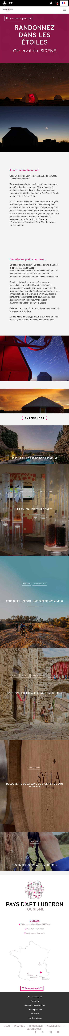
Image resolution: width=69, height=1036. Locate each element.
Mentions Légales (35, 1018)
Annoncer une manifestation (35, 1005)
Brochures (36, 1026)
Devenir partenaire (35, 1010)
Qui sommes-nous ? (35, 997)
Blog (7, 1026)
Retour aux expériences (18, 18)
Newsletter (35, 1014)
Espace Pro (35, 1001)
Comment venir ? (32, 988)
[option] (34, 401)
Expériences (34, 1029)
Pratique (19, 1026)
